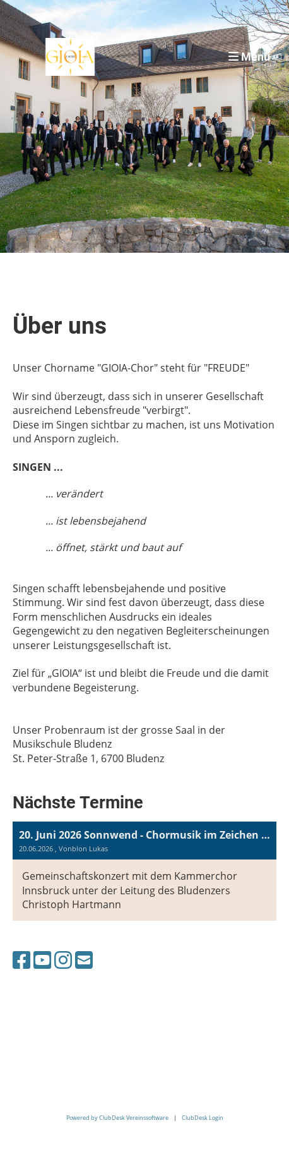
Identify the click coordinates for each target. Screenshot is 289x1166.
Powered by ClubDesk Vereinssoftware (117, 1118)
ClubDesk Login (202, 1118)
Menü (249, 56)
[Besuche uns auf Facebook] (21, 959)
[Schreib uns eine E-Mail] (84, 959)
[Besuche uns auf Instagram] (63, 959)
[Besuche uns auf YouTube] (42, 959)
